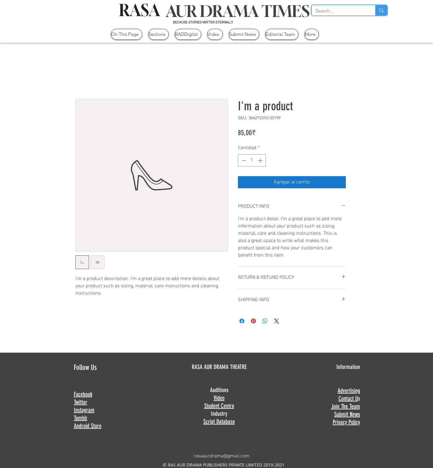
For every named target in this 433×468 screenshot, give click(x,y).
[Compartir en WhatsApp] (265, 321)
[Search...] (339, 11)
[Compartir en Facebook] (242, 321)
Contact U (348, 398)
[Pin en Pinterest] (253, 321)
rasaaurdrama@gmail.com (221, 456)
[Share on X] (276, 321)
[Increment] (260, 160)
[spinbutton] (251, 160)
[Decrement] (243, 160)
